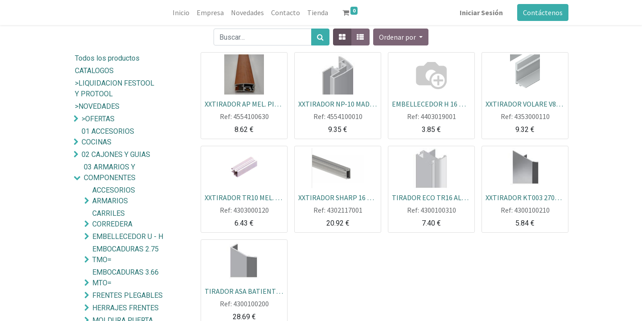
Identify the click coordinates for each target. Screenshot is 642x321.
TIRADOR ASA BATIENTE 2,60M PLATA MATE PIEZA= (244, 290)
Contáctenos (543, 12)
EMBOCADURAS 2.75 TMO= (125, 254)
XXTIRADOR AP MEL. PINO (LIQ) (244, 103)
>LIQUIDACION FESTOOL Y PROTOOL (114, 88)
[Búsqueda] (320, 37)
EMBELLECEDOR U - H (127, 236)
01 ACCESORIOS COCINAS (108, 136)
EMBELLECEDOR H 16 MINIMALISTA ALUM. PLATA (431, 103)
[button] (400, 37)
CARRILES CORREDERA (112, 218)
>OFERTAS (98, 119)
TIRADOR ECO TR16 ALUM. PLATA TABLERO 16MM (431, 197)
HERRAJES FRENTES (125, 308)
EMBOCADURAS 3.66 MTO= (125, 277)
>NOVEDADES (97, 106)
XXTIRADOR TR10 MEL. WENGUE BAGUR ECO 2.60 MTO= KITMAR (244, 197)
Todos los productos (107, 58)
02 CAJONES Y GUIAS (116, 154)
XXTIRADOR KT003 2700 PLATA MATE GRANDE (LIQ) (525, 197)
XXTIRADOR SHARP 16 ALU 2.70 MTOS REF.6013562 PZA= (337, 197)
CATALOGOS (94, 70)
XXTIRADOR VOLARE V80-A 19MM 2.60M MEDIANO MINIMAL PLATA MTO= (525, 103)
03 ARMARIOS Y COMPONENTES (110, 172)
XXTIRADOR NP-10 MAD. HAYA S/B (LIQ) (337, 103)
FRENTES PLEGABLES (127, 295)
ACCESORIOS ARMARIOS (113, 195)
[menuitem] (181, 12)
